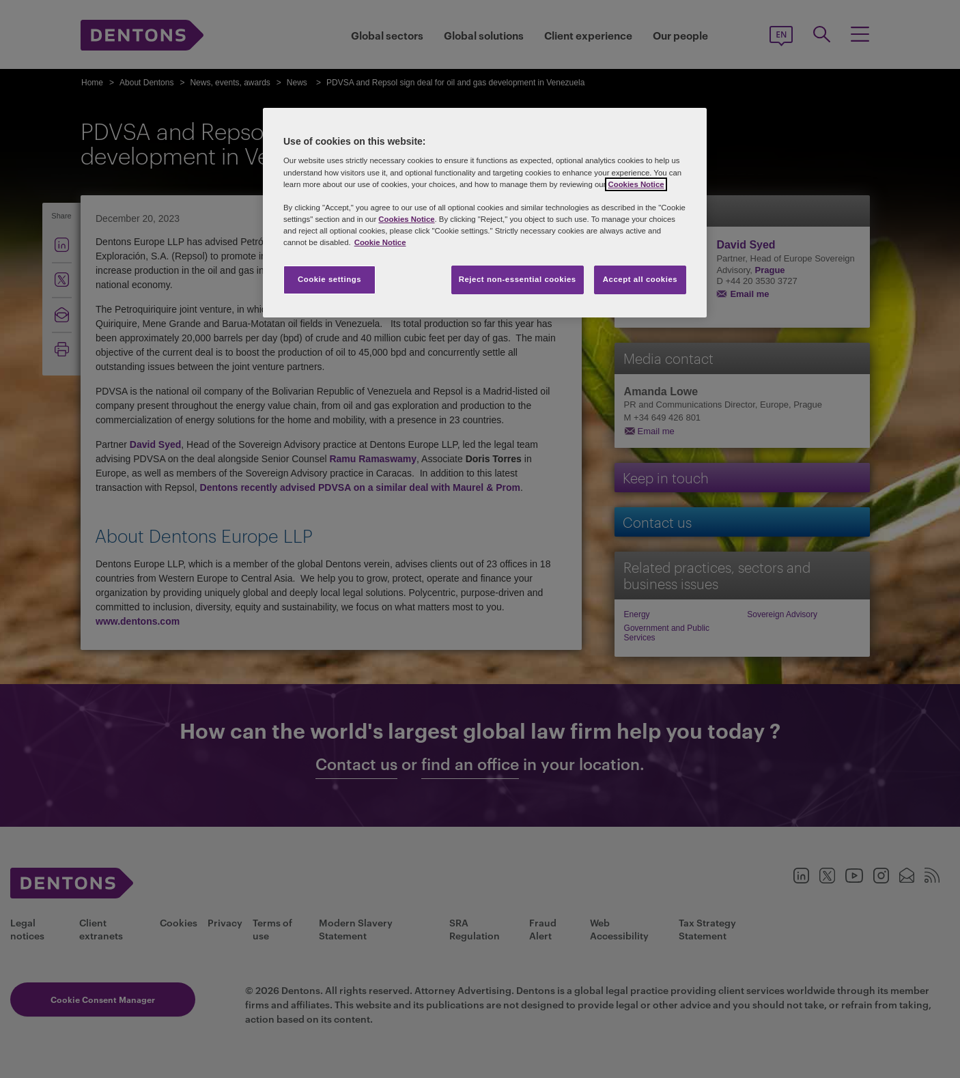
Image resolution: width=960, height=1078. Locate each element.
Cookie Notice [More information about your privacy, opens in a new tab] (380, 242)
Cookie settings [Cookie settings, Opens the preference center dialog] (329, 279)
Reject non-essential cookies (517, 279)
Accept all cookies (640, 279)
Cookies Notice (636, 184)
